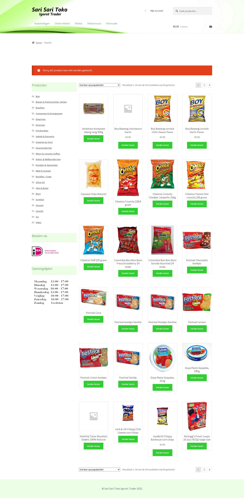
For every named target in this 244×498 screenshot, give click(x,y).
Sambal (40, 199)
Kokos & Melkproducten (48, 159)
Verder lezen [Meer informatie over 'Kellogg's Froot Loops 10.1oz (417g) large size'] (196, 446)
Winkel (78, 23)
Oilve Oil (40, 182)
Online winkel (62, 23)
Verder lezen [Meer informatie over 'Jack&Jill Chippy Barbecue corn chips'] (162, 452)
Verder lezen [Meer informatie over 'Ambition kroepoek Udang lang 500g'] (93, 138)
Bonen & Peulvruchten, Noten (51, 102)
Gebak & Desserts (45, 136)
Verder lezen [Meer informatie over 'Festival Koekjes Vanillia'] (162, 328)
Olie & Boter (42, 188)
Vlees (38, 222)
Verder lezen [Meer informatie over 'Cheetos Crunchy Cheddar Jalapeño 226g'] (162, 203)
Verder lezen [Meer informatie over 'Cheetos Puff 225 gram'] (93, 266)
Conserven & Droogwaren (49, 113)
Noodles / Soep (44, 176)
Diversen (40, 125)
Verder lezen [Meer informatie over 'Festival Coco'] (93, 319)
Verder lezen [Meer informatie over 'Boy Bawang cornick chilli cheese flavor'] (162, 145)
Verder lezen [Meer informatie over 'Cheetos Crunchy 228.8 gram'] (128, 211)
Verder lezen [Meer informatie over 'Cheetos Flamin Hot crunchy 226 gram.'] (196, 203)
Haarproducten (44, 147)
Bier (38, 96)
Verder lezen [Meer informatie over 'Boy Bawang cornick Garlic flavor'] (196, 145)
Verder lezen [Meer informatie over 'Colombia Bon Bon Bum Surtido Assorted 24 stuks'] (162, 273)
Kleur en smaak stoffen (48, 153)
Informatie (111, 23)
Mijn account (156, 10)
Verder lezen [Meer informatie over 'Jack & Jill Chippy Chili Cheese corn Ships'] (128, 439)
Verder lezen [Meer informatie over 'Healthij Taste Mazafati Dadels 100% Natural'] (93, 446)
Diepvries (41, 119)
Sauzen (40, 205)
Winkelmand (94, 23)
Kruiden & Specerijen (47, 165)
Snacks (39, 211)
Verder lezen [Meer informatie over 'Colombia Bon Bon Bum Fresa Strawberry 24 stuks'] (128, 273)
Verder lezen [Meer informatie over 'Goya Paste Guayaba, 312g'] (162, 387)
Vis (37, 216)
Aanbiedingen (42, 23)
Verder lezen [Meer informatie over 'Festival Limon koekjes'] (93, 384)
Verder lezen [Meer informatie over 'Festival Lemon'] (196, 328)
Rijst (38, 193)
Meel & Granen (43, 170)
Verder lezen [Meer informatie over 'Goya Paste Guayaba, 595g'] (196, 377)
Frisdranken (42, 130)
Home (39, 42)
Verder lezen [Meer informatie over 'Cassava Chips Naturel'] (93, 200)
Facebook (145, 10)
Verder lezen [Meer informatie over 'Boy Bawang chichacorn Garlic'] (128, 145)
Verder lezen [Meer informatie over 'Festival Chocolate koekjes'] (196, 269)
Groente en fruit (44, 142)
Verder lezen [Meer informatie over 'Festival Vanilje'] (128, 384)
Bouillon (40, 107)
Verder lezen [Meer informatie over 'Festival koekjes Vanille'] (128, 328)
